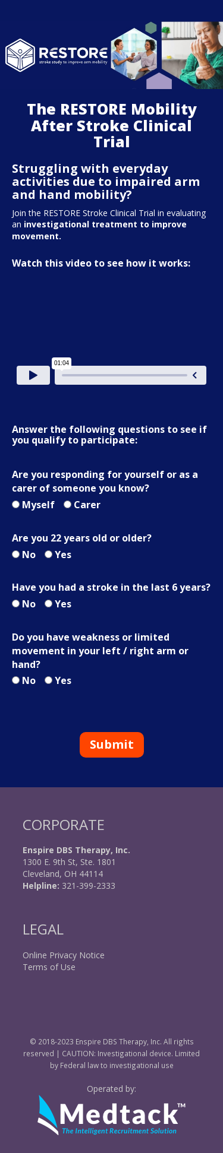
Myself (38, 504)
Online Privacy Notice (64, 955)
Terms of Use (49, 967)
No (29, 554)
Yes (63, 554)
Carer (87, 504)
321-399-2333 (87, 885)
